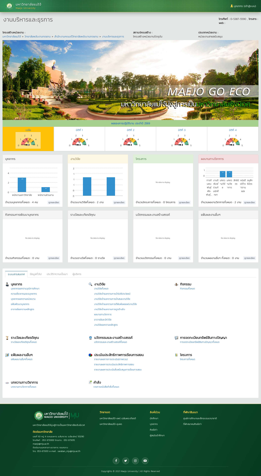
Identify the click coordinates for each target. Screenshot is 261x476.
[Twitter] (125, 460)
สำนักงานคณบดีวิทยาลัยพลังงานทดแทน (76, 36)
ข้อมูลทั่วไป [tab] (36, 274)
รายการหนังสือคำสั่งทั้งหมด (106, 387)
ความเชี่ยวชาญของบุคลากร (24, 294)
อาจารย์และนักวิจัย (102, 319)
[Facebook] (116, 460)
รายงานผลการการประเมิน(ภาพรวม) (111, 359)
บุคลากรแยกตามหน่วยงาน (23, 299)
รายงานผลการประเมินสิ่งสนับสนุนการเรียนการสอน (117, 369)
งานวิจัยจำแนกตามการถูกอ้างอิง (109, 309)
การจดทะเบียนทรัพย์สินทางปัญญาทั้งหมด (200, 342)
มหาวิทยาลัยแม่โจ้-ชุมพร (111, 424)
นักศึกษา (154, 418)
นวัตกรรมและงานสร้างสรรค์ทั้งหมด (110, 342)
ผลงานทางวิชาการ (103, 314)
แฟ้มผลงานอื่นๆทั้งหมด (21, 359)
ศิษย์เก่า (153, 430)
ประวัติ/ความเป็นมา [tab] (57, 274)
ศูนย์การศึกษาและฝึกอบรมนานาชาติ (200, 418)
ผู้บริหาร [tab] (77, 274)
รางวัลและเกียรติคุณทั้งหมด (24, 342)
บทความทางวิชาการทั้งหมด (23, 387)
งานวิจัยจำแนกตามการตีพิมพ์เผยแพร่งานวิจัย (115, 304)
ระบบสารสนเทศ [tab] (16, 274)
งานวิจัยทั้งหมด (101, 288)
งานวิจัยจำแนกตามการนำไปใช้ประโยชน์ (112, 294)
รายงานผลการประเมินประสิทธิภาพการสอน (114, 364)
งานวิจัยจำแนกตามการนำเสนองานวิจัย (112, 299)
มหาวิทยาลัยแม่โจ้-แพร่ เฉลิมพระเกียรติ (118, 418)
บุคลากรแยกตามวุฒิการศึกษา (25, 288)
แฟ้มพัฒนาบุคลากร (20, 304)
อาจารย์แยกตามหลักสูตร (22, 309)
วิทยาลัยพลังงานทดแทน (38, 36)
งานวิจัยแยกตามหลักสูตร (106, 325)
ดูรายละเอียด (53, 202)
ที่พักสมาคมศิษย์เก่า (192, 424)
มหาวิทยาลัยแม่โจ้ (12, 36)
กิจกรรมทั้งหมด (187, 288)
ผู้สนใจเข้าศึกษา (157, 435)
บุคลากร (154, 424)
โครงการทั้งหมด (187, 359)
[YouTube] (145, 460)
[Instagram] (135, 460)
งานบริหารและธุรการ (113, 36)
